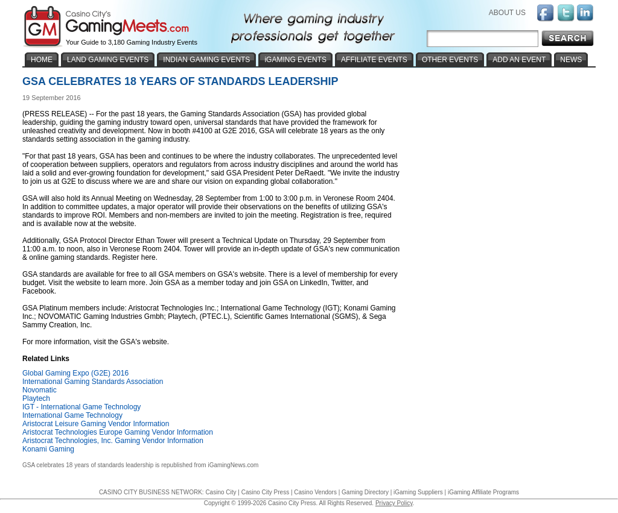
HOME (42, 59)
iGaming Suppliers (418, 492)
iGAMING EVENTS (295, 59)
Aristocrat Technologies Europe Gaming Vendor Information (117, 432)
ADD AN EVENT (519, 59)
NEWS (571, 59)
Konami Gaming (48, 449)
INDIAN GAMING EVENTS (206, 59)
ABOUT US (507, 12)
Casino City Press (265, 492)
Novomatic (39, 390)
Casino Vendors (315, 492)
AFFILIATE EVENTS (374, 59)
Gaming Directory (365, 492)
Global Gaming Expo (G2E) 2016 (75, 373)
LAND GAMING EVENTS (107, 59)
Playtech (36, 398)
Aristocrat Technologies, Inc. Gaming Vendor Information (112, 440)
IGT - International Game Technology (81, 407)
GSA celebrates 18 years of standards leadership (87, 465)
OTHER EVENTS (450, 59)
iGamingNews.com (233, 465)
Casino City (220, 492)
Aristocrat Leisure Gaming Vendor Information (95, 424)
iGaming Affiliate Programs (483, 492)
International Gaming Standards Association (92, 381)
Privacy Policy (394, 503)
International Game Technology (72, 415)
